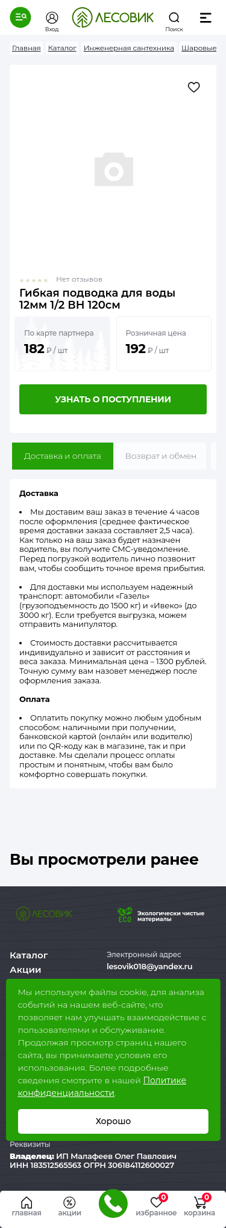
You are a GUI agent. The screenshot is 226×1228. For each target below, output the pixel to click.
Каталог (29, 955)
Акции (25, 969)
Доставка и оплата (62, 455)
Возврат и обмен (161, 455)
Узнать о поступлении (113, 399)
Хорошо (113, 1121)
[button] (20, 17)
